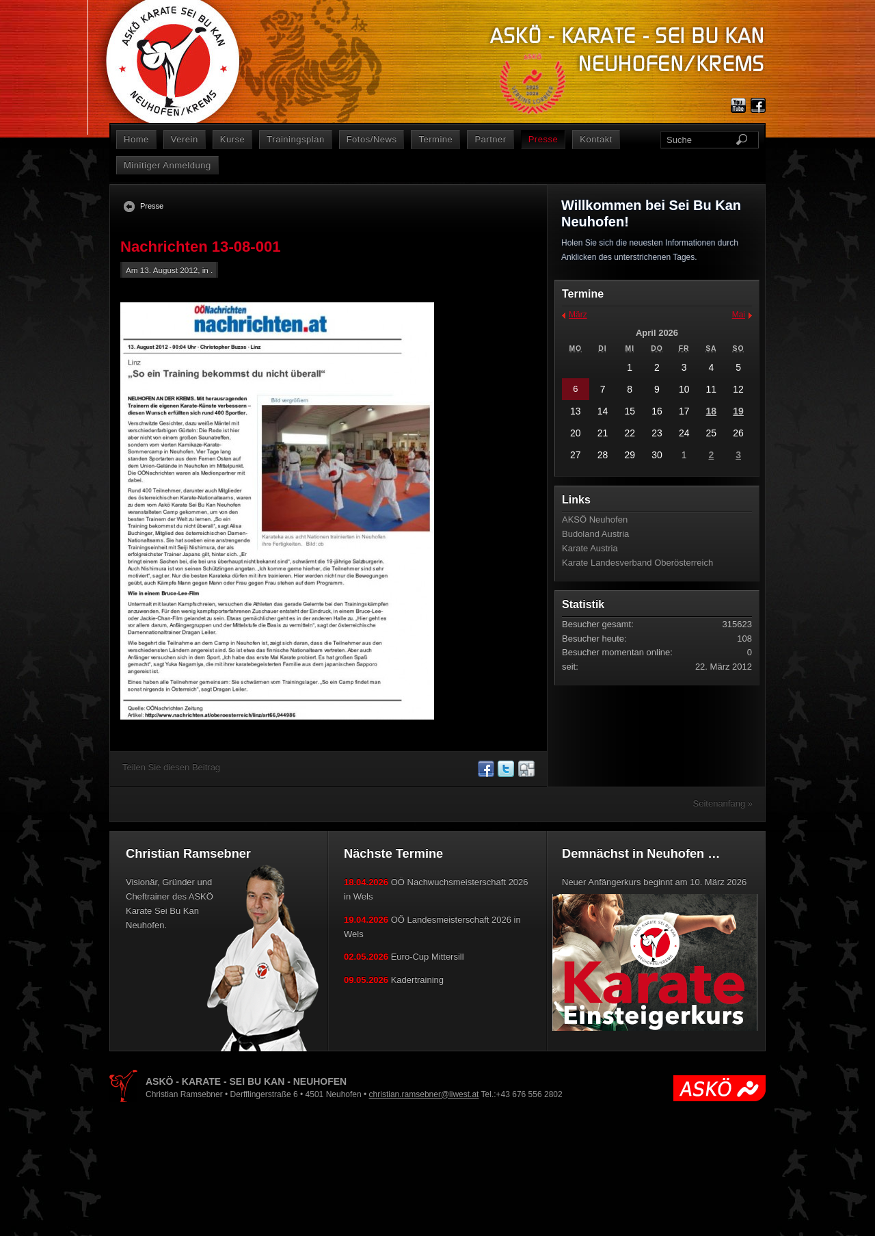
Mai (738, 314)
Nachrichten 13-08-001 (200, 246)
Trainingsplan (295, 139)
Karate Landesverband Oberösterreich (637, 562)
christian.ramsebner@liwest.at (424, 1094)
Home (136, 139)
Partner (490, 139)
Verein (184, 139)
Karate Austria (590, 548)
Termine (435, 139)
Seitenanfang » (723, 803)
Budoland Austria (595, 534)
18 (711, 411)
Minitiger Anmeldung (167, 165)
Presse (543, 139)
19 (738, 411)
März (578, 314)
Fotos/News (372, 139)
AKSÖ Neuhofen (595, 519)
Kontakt (596, 139)
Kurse (232, 139)
